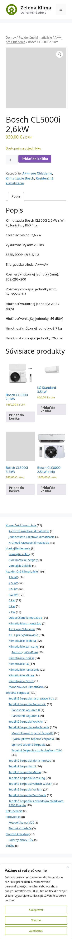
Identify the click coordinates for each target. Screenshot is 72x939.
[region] (36, 901)
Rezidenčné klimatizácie (35, 37)
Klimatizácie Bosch (20, 178)
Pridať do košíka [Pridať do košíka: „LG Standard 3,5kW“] (48, 409)
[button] (59, 54)
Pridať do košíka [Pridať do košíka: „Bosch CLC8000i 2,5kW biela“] (48, 489)
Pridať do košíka (35, 159)
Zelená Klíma (36, 7)
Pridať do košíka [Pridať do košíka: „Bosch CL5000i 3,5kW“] (16, 489)
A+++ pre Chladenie (37, 173)
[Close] (68, 867)
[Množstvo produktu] (12, 159)
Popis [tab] (16, 196)
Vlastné (36, 920)
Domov (11, 37)
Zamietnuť (36, 930)
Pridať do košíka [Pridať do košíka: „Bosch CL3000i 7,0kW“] (16, 417)
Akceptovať (36, 910)
